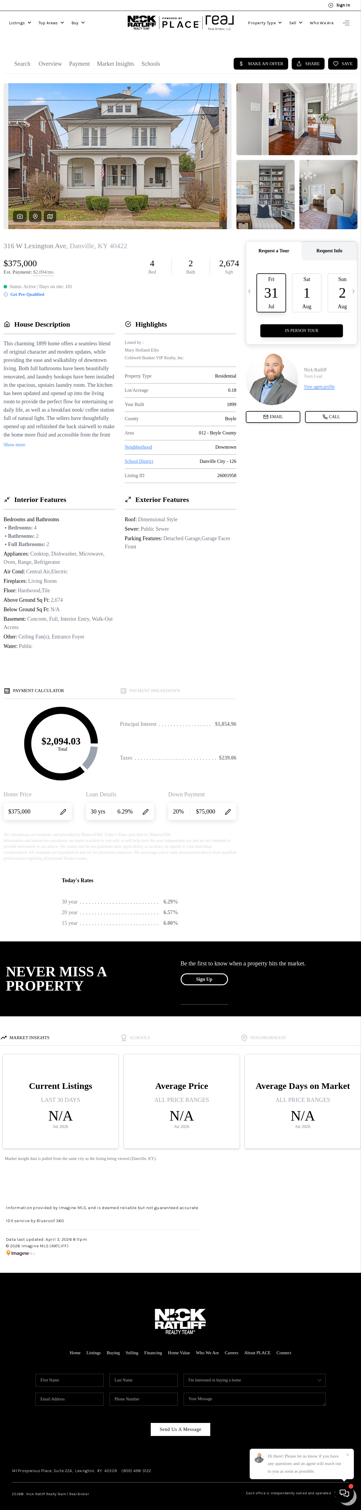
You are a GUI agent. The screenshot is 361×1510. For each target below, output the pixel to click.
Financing (153, 1346)
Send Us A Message (180, 1423)
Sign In (339, 5)
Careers (231, 1346)
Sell (296, 22)
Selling (132, 1346)
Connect (284, 1346)
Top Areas (51, 22)
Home (75, 1346)
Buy (78, 22)
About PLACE (257, 1346)
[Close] (347, 1455)
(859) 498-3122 (136, 1464)
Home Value (179, 1346)
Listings (20, 22)
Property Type (265, 22)
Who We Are (321, 22)
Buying (113, 1346)
